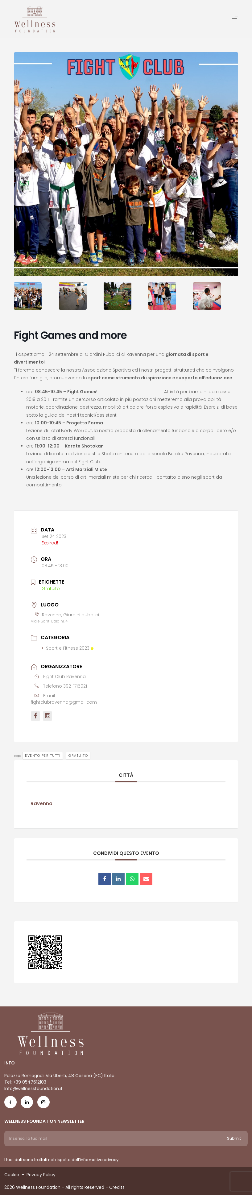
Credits (117, 1187)
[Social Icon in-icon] (27, 1103)
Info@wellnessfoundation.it (33, 1088)
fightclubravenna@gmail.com (64, 702)
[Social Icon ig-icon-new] (43, 1103)
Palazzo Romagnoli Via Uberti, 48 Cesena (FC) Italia (59, 1075)
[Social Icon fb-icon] (10, 1103)
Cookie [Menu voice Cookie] (11, 1175)
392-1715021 (75, 686)
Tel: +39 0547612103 (25, 1082)
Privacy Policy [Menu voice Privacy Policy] (41, 1175)
